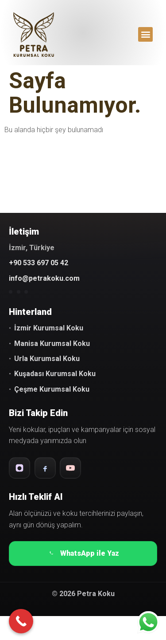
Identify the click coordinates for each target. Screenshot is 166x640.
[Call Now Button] (21, 621)
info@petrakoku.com (44, 278)
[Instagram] (19, 468)
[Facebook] (45, 468)
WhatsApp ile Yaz (83, 553)
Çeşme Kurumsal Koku (51, 389)
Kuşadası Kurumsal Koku (55, 373)
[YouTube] (70, 468)
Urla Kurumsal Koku (47, 358)
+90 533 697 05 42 (38, 263)
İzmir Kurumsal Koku (48, 328)
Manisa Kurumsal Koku (52, 343)
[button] (145, 34)
